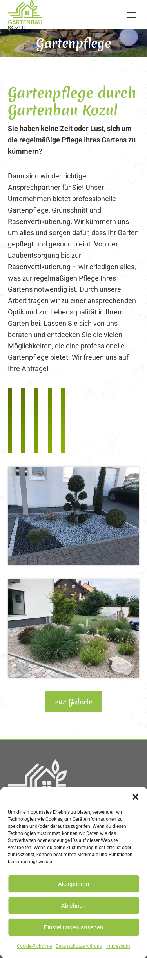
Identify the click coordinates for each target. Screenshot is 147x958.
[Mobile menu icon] (131, 15)
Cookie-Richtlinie (34, 946)
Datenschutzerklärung (79, 946)
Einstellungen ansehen (73, 927)
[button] (135, 797)
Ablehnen (73, 905)
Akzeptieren (73, 884)
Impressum (118, 946)
